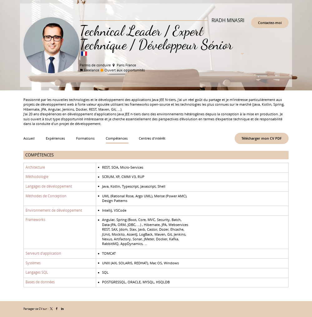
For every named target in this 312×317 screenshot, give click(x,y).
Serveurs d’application (43, 253)
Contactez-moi (270, 22)
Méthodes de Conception (46, 195)
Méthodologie (37, 176)
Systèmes (33, 262)
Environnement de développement (54, 210)
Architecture (35, 167)
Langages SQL (37, 272)
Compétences (39, 155)
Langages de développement (49, 186)
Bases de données (40, 282)
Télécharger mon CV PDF (261, 138)
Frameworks (35, 219)
